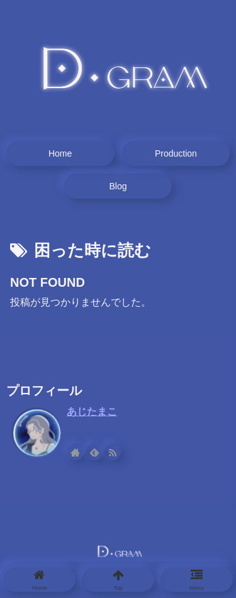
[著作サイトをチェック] (75, 451)
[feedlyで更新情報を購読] (94, 451)
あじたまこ (92, 411)
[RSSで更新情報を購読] (112, 451)
